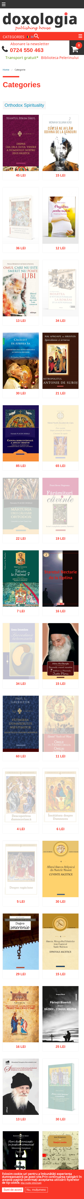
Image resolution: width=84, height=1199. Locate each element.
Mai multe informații (31, 1183)
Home (6, 69)
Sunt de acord (12, 1189)
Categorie (20, 69)
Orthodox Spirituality (24, 105)
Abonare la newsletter (29, 43)
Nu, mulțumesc (36, 1189)
